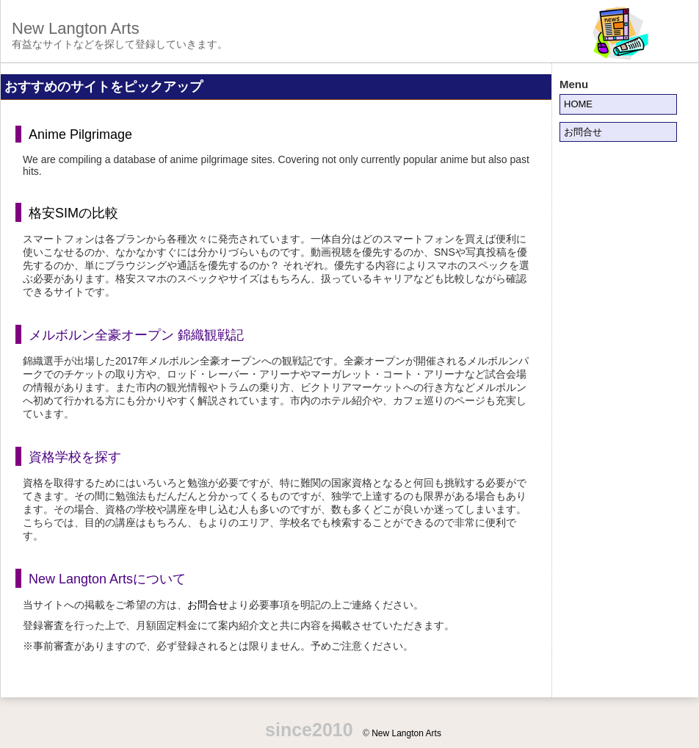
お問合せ (207, 605)
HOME (578, 103)
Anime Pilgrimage (80, 134)
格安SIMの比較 (73, 213)
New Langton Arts (76, 28)
